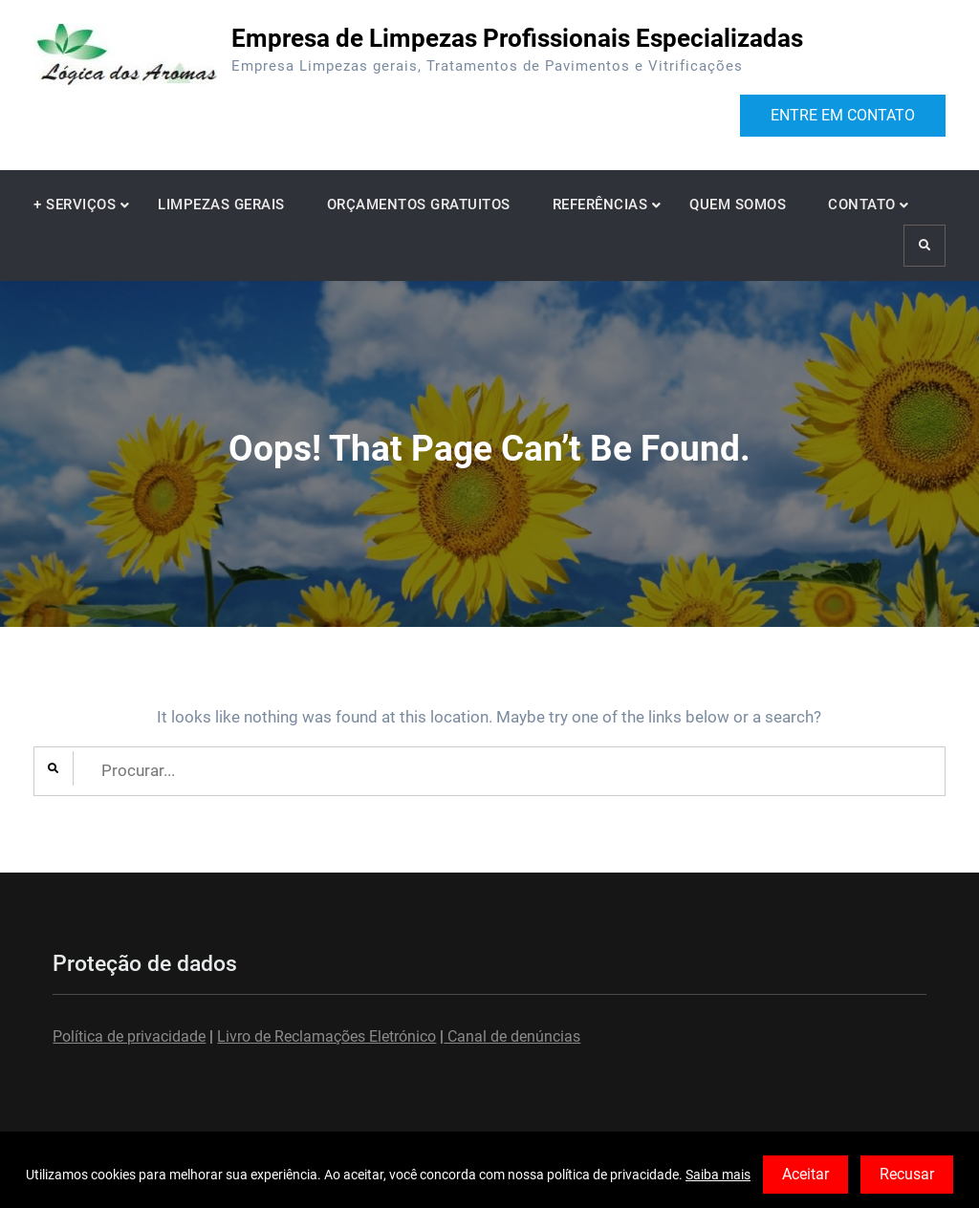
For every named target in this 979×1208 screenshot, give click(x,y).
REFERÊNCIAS (600, 204)
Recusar (907, 1174)
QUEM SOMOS (737, 204)
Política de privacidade (129, 1036)
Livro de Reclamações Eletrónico (326, 1036)
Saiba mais (718, 1174)
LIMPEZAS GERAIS (221, 204)
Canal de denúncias (512, 1036)
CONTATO (862, 204)
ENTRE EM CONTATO (843, 115)
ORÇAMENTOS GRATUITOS (419, 204)
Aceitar (805, 1174)
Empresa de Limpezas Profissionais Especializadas (517, 38)
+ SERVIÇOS (74, 204)
